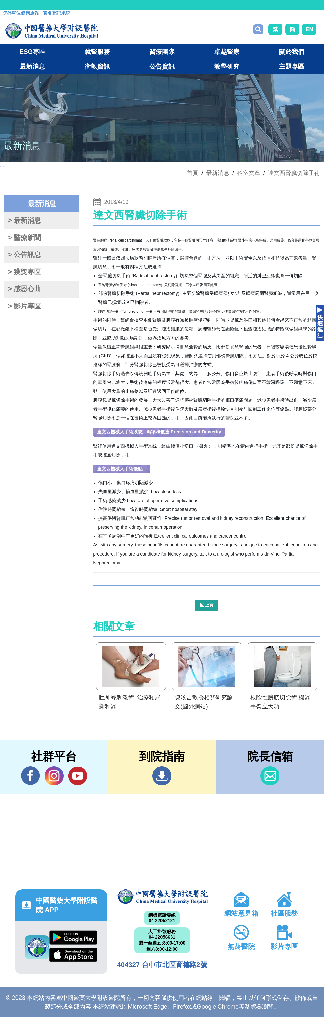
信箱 (269, 775)
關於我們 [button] (291, 51)
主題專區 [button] (291, 66)
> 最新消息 (24, 220)
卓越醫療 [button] (226, 51)
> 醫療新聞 (24, 238)
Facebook (30, 775)
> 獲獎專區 (24, 272)
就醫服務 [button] (97, 51)
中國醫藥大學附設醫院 (162, 896)
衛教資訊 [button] (97, 66)
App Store (73, 955)
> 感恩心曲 (24, 289)
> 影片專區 (24, 306)
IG (54, 775)
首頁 (192, 173)
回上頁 (207, 605)
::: (6, 4)
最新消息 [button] (32, 66)
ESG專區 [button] (32, 51)
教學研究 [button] (226, 66)
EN (309, 29)
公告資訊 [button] (162, 66)
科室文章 (248, 173)
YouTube (77, 775)
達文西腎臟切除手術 (294, 173)
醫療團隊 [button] (162, 51)
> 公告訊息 (24, 254)
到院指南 (161, 775)
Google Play (73, 937)
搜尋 (258, 29)
